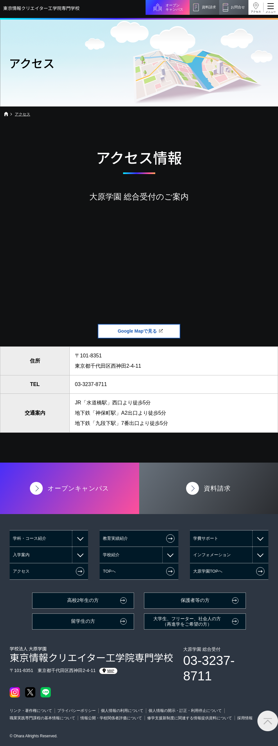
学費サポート (205, 538)
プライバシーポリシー (76, 710)
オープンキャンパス (174, 7)
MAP (108, 670)
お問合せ (238, 7)
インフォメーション (212, 554)
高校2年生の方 (83, 600)
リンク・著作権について (31, 710)
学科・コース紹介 (29, 538)
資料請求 (209, 7)
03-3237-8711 (91, 384)
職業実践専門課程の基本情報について (42, 718)
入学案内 (21, 554)
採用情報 (245, 718)
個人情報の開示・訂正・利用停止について (185, 710)
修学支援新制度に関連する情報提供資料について (189, 718)
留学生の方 (83, 621)
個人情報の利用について (122, 710)
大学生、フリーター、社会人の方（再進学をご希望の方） (187, 621)
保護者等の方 (195, 600)
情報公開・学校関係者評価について (111, 718)
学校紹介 (111, 554)
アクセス (256, 11)
